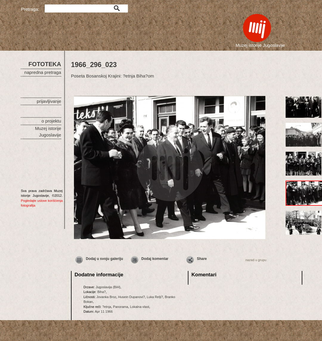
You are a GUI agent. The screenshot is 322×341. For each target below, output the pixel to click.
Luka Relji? (155, 297)
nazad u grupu (255, 260)
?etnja (106, 307)
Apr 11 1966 (104, 311)
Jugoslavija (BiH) (108, 287)
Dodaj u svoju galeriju (104, 259)
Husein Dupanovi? (131, 297)
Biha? (101, 292)
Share (202, 259)
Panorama (120, 307)
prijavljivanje (49, 101)
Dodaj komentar (154, 259)
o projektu (51, 120)
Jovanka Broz (106, 297)
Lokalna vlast (139, 307)
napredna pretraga (42, 72)
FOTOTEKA (44, 64)
